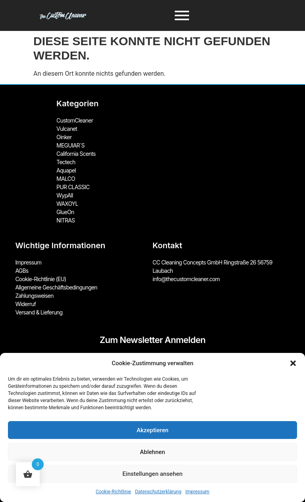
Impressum (197, 491)
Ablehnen (152, 452)
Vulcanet (66, 128)
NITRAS (65, 220)
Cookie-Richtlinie (113, 491)
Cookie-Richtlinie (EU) (40, 279)
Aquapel (66, 170)
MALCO (65, 178)
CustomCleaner (74, 120)
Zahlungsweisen (34, 295)
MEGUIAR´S (70, 145)
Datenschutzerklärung (158, 491)
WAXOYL (67, 203)
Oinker (63, 137)
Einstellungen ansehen (152, 473)
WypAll (64, 195)
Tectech (65, 162)
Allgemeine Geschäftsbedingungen (56, 287)
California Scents (76, 153)
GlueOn (65, 212)
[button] (293, 363)
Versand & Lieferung (38, 312)
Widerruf (25, 304)
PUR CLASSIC (72, 187)
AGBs (21, 270)
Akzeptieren (152, 430)
